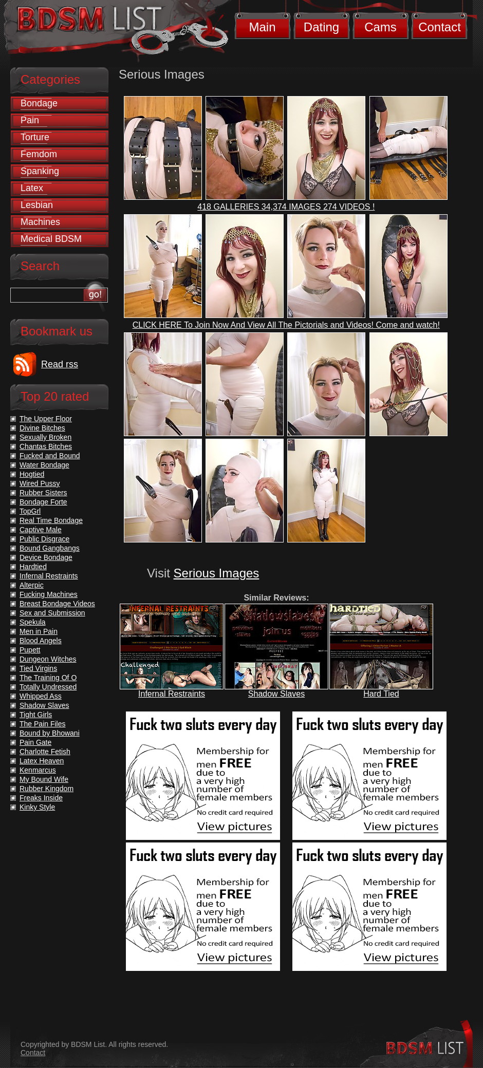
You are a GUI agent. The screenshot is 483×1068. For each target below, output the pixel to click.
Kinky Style (37, 807)
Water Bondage (44, 465)
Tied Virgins (38, 668)
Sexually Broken (45, 437)
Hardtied (33, 567)
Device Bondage (46, 557)
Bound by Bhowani (50, 733)
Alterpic (32, 585)
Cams (380, 27)
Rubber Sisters (43, 493)
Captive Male (41, 530)
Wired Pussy (40, 483)
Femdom (39, 154)
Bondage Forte (43, 502)
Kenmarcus (38, 770)
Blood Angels (41, 640)
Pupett (30, 650)
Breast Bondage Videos (57, 603)
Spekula (33, 622)
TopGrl (30, 511)
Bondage (39, 103)
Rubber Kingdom (46, 788)
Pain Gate (35, 742)
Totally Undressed (48, 687)
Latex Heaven (42, 761)
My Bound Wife (44, 779)
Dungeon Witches (48, 659)
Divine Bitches (42, 428)
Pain (30, 120)
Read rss (59, 364)
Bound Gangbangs (50, 548)
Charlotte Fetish (45, 751)
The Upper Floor (46, 419)
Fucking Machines (49, 594)
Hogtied (32, 474)
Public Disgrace (44, 539)
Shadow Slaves (276, 693)
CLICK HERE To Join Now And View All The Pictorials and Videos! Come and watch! (286, 325)
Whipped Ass (41, 696)
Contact (439, 27)
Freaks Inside (41, 798)
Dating (321, 27)
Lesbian (37, 205)
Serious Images (216, 573)
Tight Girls (36, 714)
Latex (32, 188)
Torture (35, 137)
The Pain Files (42, 724)
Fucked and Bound (50, 456)
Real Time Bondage (51, 520)
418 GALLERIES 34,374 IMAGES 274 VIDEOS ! (286, 206)
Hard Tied (381, 693)
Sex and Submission (52, 613)
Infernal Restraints (171, 693)
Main (262, 27)
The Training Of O (48, 677)
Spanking (40, 171)
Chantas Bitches (46, 446)
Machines (40, 222)
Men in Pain (39, 631)
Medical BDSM (51, 239)
